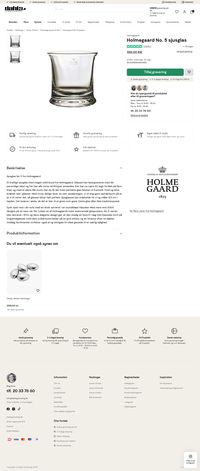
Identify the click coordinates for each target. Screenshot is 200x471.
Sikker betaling (63, 436)
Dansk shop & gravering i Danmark (90, 2)
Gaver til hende (96, 388)
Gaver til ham (95, 383)
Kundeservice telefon (66, 441)
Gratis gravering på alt (67, 427)
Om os (57, 383)
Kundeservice (169, 2)
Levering (57, 397)
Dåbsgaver (129, 383)
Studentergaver (131, 388)
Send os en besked (139, 115)
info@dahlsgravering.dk (17, 398)
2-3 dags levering (64, 431)
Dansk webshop (64, 445)
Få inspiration (166, 383)
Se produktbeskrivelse (137, 62)
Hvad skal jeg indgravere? (171, 388)
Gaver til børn (95, 392)
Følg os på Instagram (190, 462)
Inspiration (187, 2)
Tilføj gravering (155, 72)
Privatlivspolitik (60, 406)
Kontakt (57, 388)
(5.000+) (147, 46)
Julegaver (128, 402)
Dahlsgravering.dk (15, 417)
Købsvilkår (58, 402)
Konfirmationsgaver (133, 392)
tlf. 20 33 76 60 (141, 111)
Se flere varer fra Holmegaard (147, 211)
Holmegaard (133, 35)
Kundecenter (59, 392)
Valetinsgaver (130, 406)
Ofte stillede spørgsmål (64, 411)
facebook (8, 409)
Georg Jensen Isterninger (18, 298)
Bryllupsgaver (130, 397)
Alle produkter (95, 397)
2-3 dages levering (16, 2)
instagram (14, 409)
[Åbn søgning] (99, 9)
